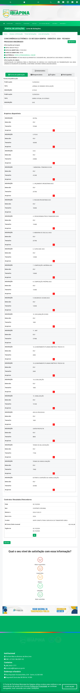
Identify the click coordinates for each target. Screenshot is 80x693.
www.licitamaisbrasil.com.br (24, 55)
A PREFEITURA (10, 23)
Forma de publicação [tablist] (16, 75)
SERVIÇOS (34, 23)
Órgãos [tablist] (51, 75)
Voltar (7, 542)
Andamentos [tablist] (40, 71)
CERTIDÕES (55, 23)
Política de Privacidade (38, 686)
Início (5, 34)
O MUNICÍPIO (18, 23)
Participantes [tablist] (66, 75)
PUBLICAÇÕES (63, 23)
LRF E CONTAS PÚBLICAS (44, 23)
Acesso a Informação (16, 34)
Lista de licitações (43, 34)
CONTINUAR (69, 687)
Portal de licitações (30, 34)
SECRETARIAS (26, 23)
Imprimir (72, 41)
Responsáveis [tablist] (36, 75)
